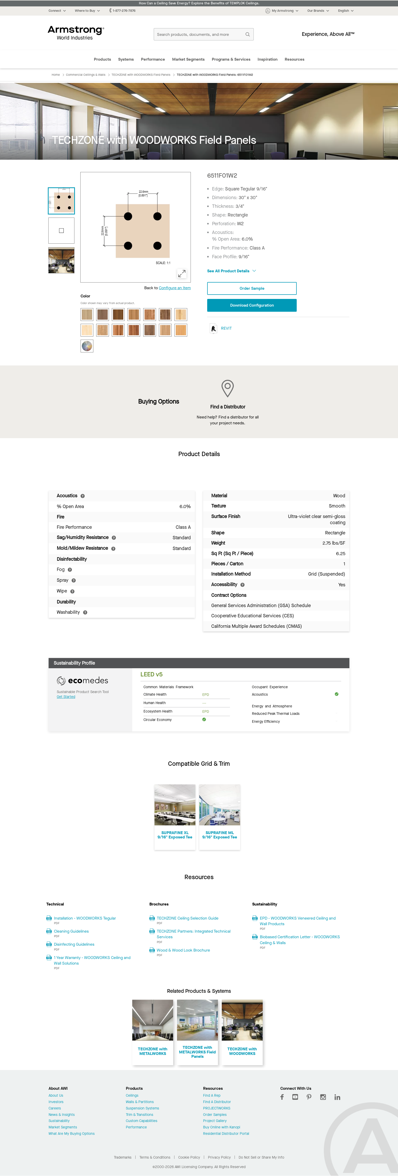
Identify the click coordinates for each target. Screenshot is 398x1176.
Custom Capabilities (141, 1121)
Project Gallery (215, 1121)
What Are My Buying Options (72, 1134)
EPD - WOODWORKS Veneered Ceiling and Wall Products (298, 920)
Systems (126, 59)
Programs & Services (231, 59)
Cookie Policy (189, 1157)
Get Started (66, 696)
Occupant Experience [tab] (270, 686)
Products (102, 59)
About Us (56, 1096)
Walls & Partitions (140, 1102)
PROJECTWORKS (216, 1108)
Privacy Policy (219, 1157)
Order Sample (251, 288)
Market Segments (188, 59)
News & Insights (62, 1115)
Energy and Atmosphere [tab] (272, 706)
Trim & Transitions (139, 1115)
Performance (153, 59)
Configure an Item (175, 287)
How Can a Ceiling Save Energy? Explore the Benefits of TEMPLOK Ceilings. (199, 3)
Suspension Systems (142, 1108)
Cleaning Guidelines (71, 931)
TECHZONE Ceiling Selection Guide (187, 918)
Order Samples (215, 1115)
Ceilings (132, 1096)
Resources (294, 59)
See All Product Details (231, 271)
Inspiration (268, 59)
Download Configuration (252, 305)
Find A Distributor (217, 1102)
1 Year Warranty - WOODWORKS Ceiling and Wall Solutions (92, 960)
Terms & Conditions (154, 1157)
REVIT (219, 328)
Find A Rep (211, 1096)
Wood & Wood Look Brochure (183, 950)
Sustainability (59, 1121)
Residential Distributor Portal (226, 1134)
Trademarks (122, 1157)
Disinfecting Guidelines (74, 944)
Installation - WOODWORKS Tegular (85, 918)
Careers (55, 1108)
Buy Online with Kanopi (221, 1127)
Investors (56, 1102)
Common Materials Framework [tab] (168, 686)
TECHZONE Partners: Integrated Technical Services (193, 934)
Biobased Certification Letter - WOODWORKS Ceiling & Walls (300, 939)
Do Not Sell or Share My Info (261, 1157)
